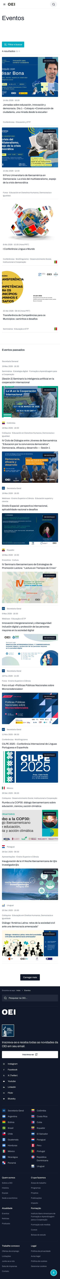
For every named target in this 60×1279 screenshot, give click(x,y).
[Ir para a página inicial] (11, 4)
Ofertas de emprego (10, 1251)
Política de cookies (39, 1261)
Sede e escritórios (9, 1198)
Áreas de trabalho (38, 1183)
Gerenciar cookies (39, 1266)
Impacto (34, 1203)
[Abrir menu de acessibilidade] (53, 1272)
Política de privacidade (41, 1251)
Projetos (34, 1193)
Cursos (34, 1230)
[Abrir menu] (4, 4)
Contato (5, 1271)
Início (18, 990)
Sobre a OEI (7, 1183)
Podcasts (6, 1224)
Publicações (36, 1198)
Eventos (5, 1213)
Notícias (5, 1218)
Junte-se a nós (8, 1261)
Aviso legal (35, 1256)
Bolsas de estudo (38, 1235)
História (5, 1188)
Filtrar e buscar (13, 44)
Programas (36, 1188)
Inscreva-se (30, 1054)
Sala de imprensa (9, 1266)
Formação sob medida (40, 1225)
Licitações (6, 1256)
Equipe (5, 1193)
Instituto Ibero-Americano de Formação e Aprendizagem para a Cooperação (43, 1216)
